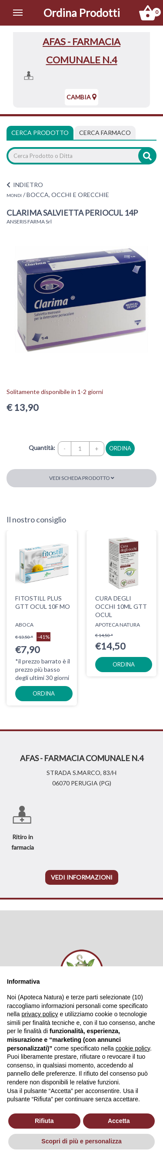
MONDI (14, 195)
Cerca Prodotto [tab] (40, 132)
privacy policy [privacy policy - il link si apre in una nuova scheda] (39, 1014)
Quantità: (42, 447)
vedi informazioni (82, 877)
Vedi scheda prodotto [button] (81, 478)
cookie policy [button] (133, 1048)
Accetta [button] (119, 1120)
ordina (120, 448)
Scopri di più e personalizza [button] (81, 1141)
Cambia (81, 97)
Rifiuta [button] (44, 1120)
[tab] (105, 133)
